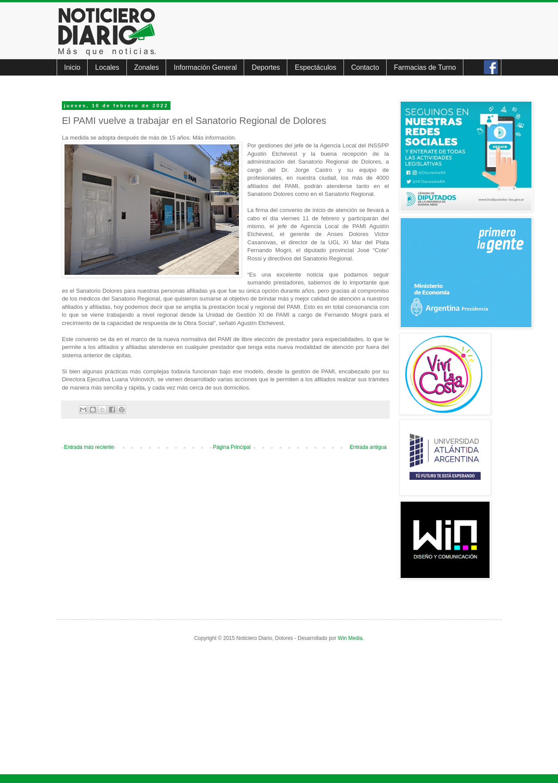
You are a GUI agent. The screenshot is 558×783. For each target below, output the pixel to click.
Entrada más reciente (89, 447)
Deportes (266, 67)
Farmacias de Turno (425, 67)
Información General (205, 67)
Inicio (72, 67)
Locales (107, 67)
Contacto (365, 67)
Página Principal (232, 447)
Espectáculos (315, 67)
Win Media (350, 638)
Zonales (146, 67)
